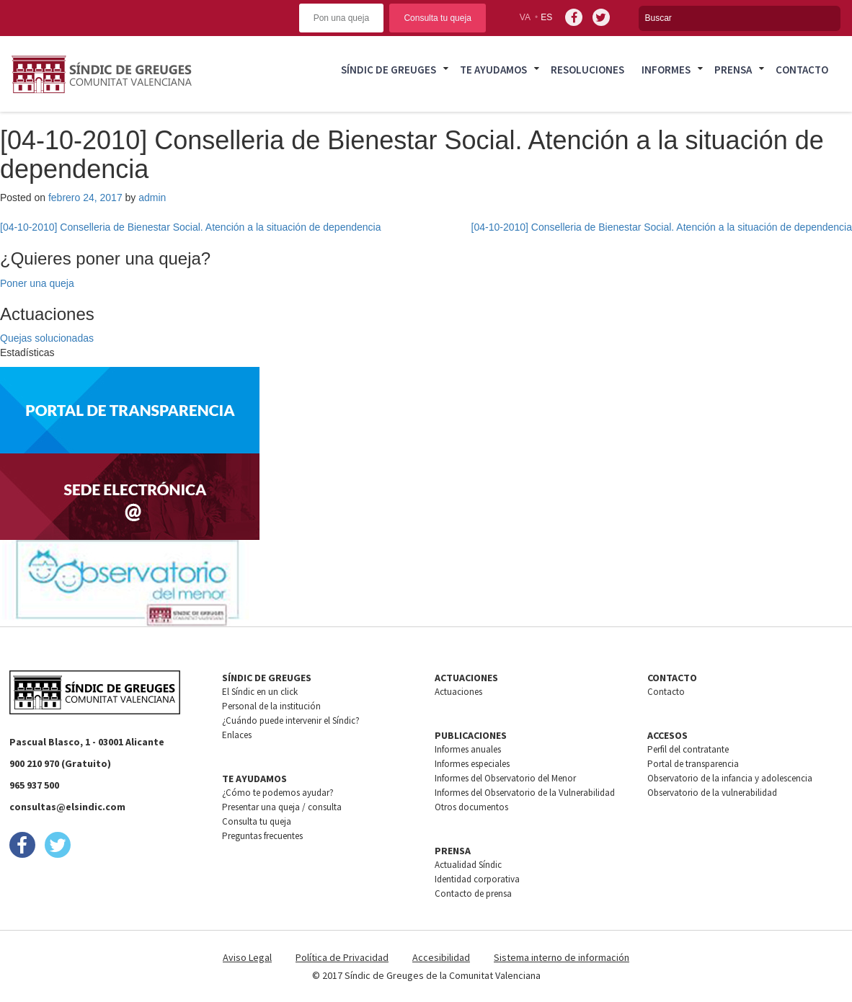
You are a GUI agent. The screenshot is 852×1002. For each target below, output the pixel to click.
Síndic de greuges (388, 69)
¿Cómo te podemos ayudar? (278, 792)
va (525, 17)
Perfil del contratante (688, 749)
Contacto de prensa (473, 893)
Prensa (733, 69)
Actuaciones (458, 692)
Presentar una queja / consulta (282, 807)
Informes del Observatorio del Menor (505, 778)
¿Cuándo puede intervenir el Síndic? (291, 720)
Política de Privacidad (342, 957)
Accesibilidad (441, 957)
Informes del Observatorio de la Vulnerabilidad (525, 792)
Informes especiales (472, 764)
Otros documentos (471, 807)
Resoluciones (587, 69)
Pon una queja (341, 18)
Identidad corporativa (477, 879)
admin (152, 197)
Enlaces (237, 735)
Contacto (802, 69)
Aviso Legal (247, 957)
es (546, 17)
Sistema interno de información (561, 957)
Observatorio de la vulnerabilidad (712, 792)
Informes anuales (468, 749)
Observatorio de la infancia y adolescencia (729, 778)
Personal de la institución (271, 706)
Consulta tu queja (437, 18)
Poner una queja (37, 283)
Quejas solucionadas (47, 338)
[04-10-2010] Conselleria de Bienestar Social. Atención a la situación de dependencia (190, 227)
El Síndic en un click (260, 692)
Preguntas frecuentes (262, 836)
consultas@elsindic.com (67, 806)
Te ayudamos (493, 69)
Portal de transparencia (693, 764)
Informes (666, 69)
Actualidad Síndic (468, 865)
